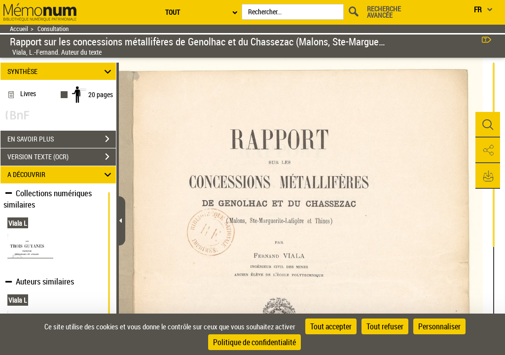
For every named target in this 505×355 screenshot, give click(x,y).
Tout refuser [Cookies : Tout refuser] (384, 326)
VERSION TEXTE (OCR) (61, 157)
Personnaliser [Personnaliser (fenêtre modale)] (439, 326)
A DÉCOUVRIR (60, 174)
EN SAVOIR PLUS (61, 139)
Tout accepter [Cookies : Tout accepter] (331, 326)
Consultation (53, 29)
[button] (487, 125)
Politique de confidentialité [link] (254, 342)
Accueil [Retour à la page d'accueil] (19, 29)
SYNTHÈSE (60, 71)
